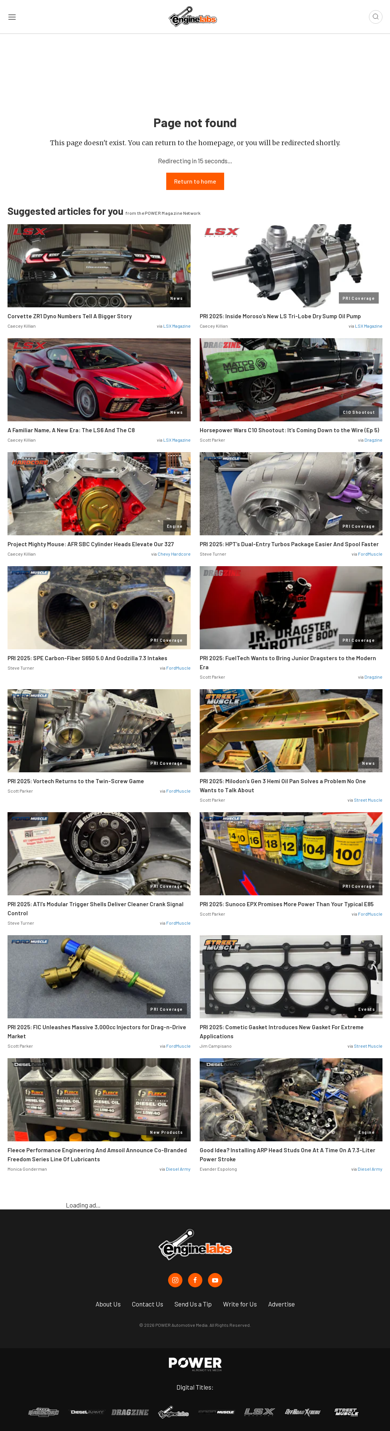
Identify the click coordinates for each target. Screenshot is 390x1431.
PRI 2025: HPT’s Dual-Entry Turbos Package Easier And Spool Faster (289, 544)
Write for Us (240, 1304)
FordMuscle (370, 554)
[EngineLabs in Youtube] (215, 1280)
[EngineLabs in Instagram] (175, 1280)
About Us (108, 1304)
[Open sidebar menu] (12, 17)
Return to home (195, 181)
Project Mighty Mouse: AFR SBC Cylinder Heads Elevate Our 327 (91, 544)
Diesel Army (178, 1169)
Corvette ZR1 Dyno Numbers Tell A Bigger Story (70, 316)
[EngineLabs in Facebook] (195, 1280)
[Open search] (375, 17)
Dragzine (373, 440)
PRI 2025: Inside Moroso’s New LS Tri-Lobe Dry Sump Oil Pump (280, 316)
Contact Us (147, 1304)
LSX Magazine (177, 326)
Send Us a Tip (193, 1304)
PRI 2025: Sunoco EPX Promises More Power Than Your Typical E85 (286, 904)
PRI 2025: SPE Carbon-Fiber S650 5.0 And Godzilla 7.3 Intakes (87, 658)
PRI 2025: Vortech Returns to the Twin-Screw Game (76, 781)
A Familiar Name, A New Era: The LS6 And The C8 (71, 430)
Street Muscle (368, 800)
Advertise (281, 1304)
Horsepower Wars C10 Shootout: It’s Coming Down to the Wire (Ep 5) (289, 430)
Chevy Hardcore (174, 554)
